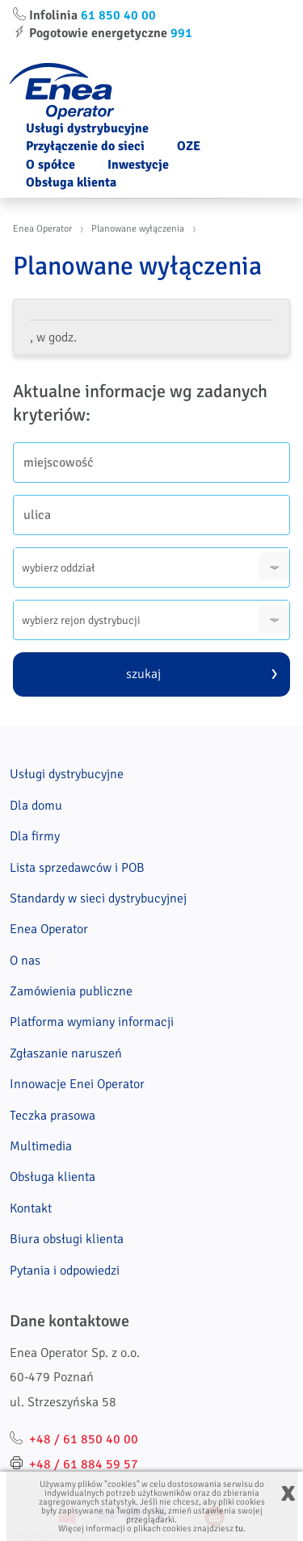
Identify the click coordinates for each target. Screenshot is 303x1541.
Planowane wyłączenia (137, 229)
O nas (25, 961)
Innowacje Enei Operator (77, 1084)
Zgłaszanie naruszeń (66, 1053)
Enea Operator (42, 229)
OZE (188, 146)
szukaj (143, 674)
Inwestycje (138, 165)
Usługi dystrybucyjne (87, 128)
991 (181, 33)
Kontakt (31, 1208)
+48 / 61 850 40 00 (83, 1439)
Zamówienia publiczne (71, 991)
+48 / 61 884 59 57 (83, 1464)
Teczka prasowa (52, 1116)
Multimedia (41, 1146)
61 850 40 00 (118, 15)
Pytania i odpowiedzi (65, 1271)
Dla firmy (35, 836)
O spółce (50, 165)
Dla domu (36, 806)
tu (239, 1528)
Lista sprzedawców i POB (77, 868)
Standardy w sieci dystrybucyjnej (98, 898)
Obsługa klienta (71, 182)
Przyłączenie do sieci (85, 146)
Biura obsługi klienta (67, 1239)
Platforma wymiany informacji (92, 1022)
